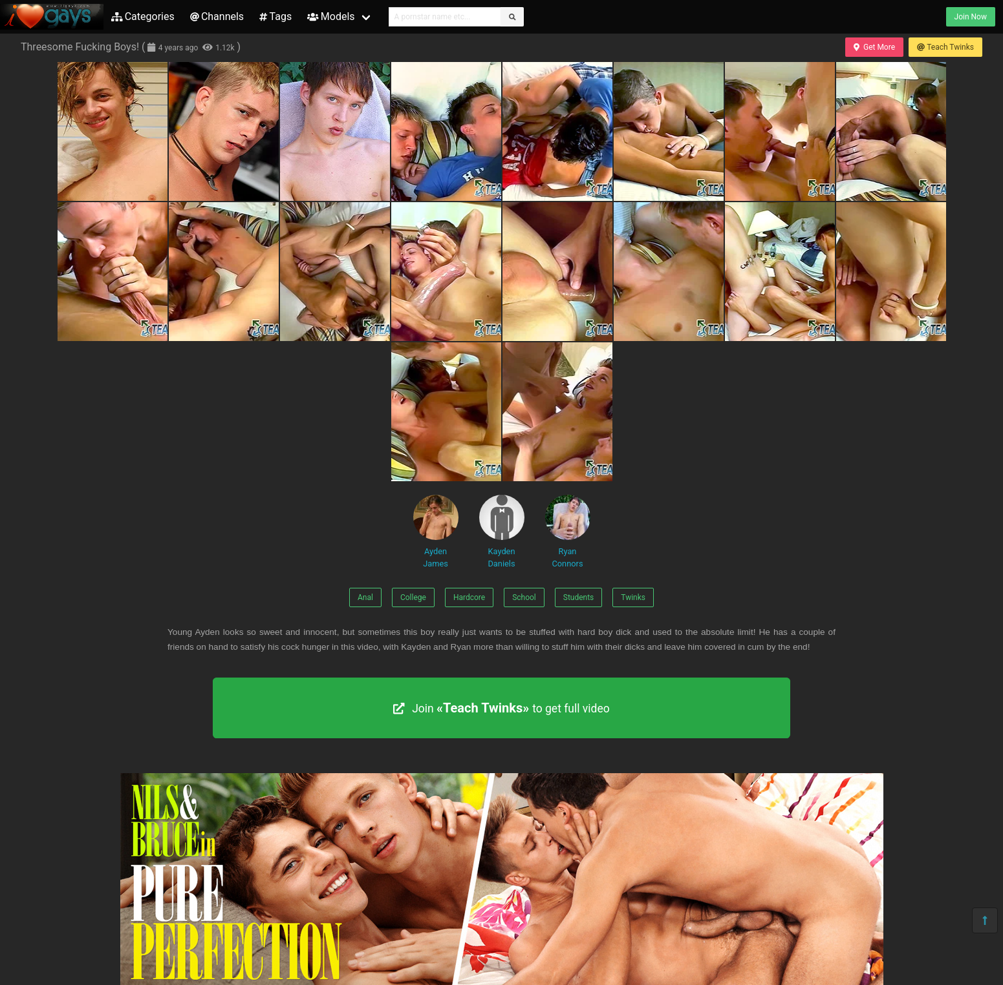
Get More (874, 47)
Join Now (970, 16)
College (413, 597)
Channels (217, 16)
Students (578, 597)
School (524, 597)
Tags (275, 16)
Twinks (633, 597)
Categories (143, 16)
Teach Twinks (945, 47)
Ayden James (435, 531)
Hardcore (469, 597)
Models (330, 16)
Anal (365, 597)
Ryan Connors (567, 531)
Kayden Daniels (501, 531)
